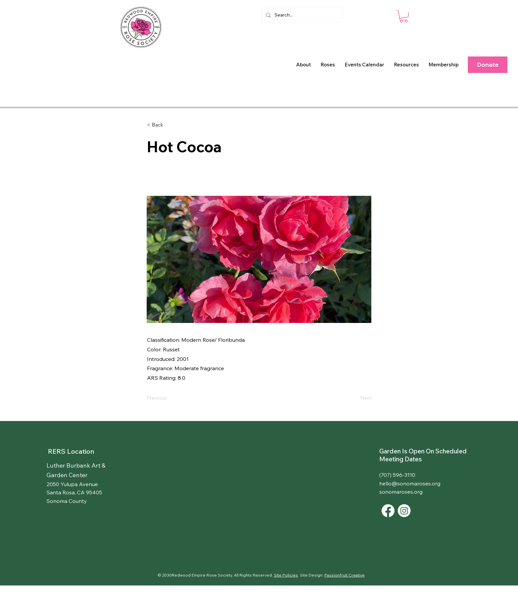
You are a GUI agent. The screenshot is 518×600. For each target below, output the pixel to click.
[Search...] (302, 15)
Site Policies (286, 575)
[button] (303, 64)
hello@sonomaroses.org (409, 483)
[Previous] (169, 398)
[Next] (355, 398)
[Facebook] (388, 510)
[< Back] (169, 124)
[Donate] (487, 64)
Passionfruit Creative (344, 575)
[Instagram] (404, 510)
